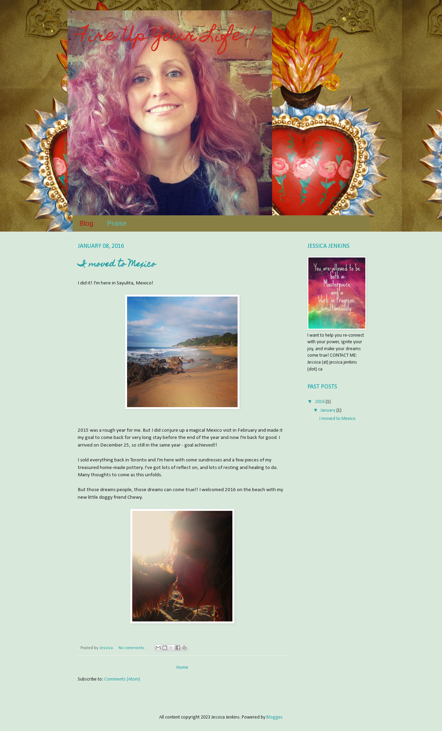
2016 (320, 401)
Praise (117, 223)
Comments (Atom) (122, 679)
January (328, 410)
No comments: (132, 648)
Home (182, 667)
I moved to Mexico (117, 264)
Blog (86, 223)
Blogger (274, 717)
